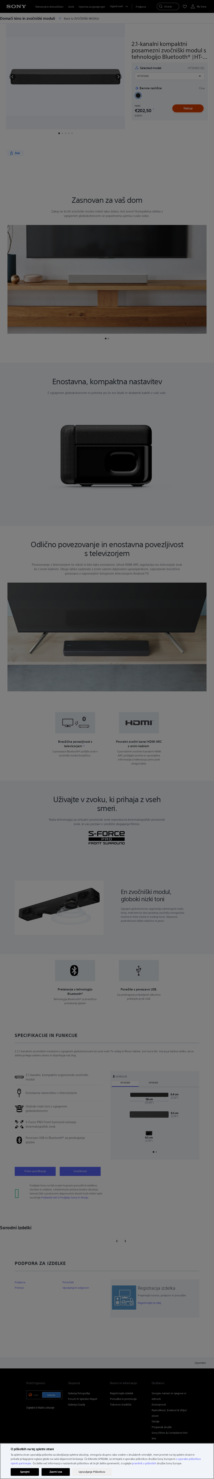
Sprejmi (24, 1472)
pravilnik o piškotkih (144, 1463)
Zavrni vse (55, 1472)
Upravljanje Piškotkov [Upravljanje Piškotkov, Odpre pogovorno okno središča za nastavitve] (92, 1472)
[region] (107, 1461)
